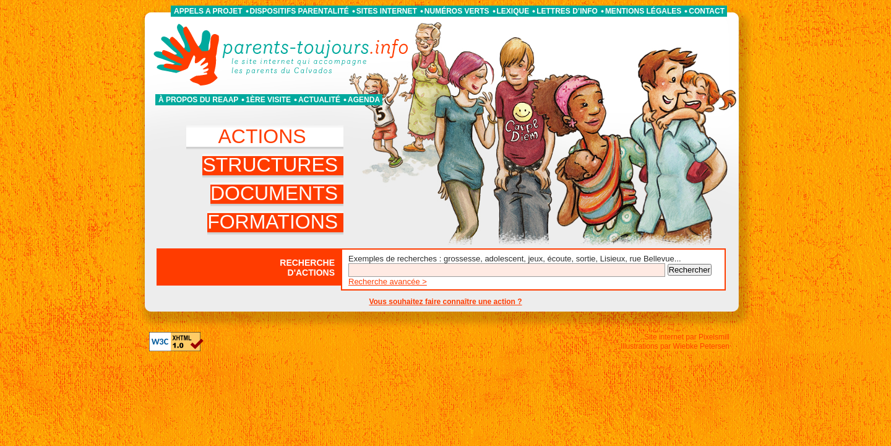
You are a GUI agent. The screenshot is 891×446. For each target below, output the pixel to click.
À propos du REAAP (198, 99)
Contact (707, 11)
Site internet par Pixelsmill (687, 337)
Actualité (319, 99)
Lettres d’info (567, 11)
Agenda (364, 99)
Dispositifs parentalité (299, 11)
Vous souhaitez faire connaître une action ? (445, 301)
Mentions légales (643, 11)
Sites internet (386, 11)
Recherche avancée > (387, 281)
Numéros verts (456, 11)
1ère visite (268, 99)
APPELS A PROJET (208, 11)
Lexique (513, 11)
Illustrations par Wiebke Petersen (675, 346)
